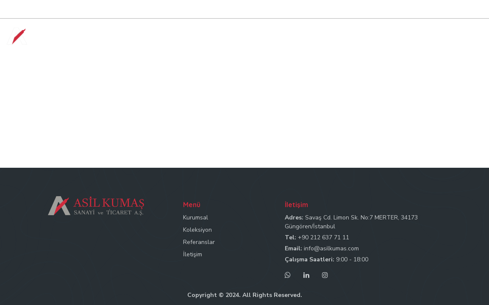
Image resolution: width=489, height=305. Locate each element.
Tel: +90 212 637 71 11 (319, 10)
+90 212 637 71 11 (323, 237)
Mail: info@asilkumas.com (391, 10)
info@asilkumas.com (331, 248)
